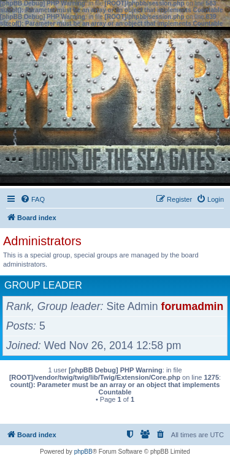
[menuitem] (32, 199)
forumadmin (192, 306)
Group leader (43, 285)
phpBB (83, 451)
